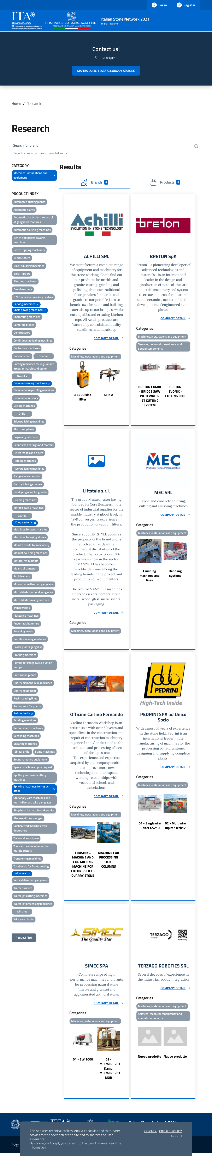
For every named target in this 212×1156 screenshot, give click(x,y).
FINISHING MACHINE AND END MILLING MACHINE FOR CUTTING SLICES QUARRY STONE (83, 866)
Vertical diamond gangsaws (30, 880)
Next (127, 382)
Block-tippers (21, 274)
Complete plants (23, 325)
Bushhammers (22, 290)
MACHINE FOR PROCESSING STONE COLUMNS (108, 861)
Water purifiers (22, 888)
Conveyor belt (22, 356)
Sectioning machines (26, 736)
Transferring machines (27, 859)
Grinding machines (25, 500)
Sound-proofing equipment (30, 760)
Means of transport (25, 569)
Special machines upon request (32, 767)
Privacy (150, 1131)
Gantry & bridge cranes (27, 484)
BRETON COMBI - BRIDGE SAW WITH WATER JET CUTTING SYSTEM (149, 397)
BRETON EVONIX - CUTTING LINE (175, 393)
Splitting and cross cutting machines (29, 777)
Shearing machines (25, 744)
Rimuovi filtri (24, 938)
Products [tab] (165, 183)
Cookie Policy (170, 1131)
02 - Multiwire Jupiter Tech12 (175, 828)
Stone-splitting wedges (28, 818)
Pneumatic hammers (26, 624)
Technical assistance (26, 839)
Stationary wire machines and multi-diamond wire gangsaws (32, 800)
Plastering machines (26, 616)
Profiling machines (24, 655)
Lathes (22, 516)
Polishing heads (23, 632)
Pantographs (22, 608)
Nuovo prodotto (149, 1059)
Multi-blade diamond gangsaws (33, 592)
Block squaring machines (28, 266)
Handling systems (175, 575)
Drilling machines (24, 406)
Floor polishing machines (28, 469)
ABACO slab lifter (82, 398)
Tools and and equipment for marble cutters (31, 849)
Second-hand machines (28, 728)
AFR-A (108, 395)
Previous (66, 382)
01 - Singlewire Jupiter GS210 (150, 828)
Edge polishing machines (28, 422)
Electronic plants (23, 430)
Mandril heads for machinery (31, 545)
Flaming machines (24, 461)
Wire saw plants (23, 920)
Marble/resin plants (26, 561)
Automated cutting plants (29, 202)
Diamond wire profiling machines (33, 390)
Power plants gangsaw (27, 647)
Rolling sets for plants (27, 707)
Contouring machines (26, 349)
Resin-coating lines (25, 699)
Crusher (44, 356)
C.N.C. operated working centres (33, 297)
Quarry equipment (24, 691)
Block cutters (22, 258)
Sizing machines (45, 752)
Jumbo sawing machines (28, 508)
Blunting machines (25, 282)
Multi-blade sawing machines (32, 600)
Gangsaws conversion (27, 477)
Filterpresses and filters (28, 453)
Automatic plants (24, 210)
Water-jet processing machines (32, 904)
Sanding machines (24, 721)
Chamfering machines (27, 317)
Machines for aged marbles (30, 530)
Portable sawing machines (29, 639)
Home (16, 103)
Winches (22, 912)
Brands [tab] (94, 183)
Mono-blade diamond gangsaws (33, 585)
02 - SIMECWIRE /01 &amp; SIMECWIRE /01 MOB (108, 1071)
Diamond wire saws (25, 398)
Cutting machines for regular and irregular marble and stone (33, 366)
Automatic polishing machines (32, 230)
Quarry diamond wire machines (32, 683)
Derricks (22, 377)
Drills (22, 414)
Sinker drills (21, 752)
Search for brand (26, 145)
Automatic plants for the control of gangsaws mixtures (33, 220)
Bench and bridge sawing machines (29, 240)
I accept (175, 1135)
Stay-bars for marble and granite (33, 811)
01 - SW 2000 (83, 1062)
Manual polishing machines (30, 553)
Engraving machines (26, 437)
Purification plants (24, 675)
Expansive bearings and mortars (33, 445)
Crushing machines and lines (150, 577)
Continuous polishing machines (32, 341)
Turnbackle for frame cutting (31, 867)
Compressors (22, 333)
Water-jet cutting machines (30, 896)
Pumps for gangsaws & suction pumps (32, 665)
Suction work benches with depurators (30, 828)
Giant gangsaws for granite (30, 492)
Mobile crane (22, 577)
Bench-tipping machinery (29, 250)
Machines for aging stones (29, 537)
